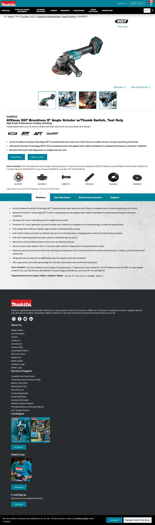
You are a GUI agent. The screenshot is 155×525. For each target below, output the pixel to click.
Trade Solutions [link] (93, 10)
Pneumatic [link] (65, 10)
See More (19, 447)
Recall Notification (18, 397)
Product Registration (19, 393)
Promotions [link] (107, 10)
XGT (33, 16)
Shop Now (19, 487)
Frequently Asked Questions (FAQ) (25, 380)
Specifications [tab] (62, 197)
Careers (14, 337)
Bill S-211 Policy (18, 354)
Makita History (17, 330)
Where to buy (37, 157)
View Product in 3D (140, 87)
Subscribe (19, 504)
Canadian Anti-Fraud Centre (23, 376)
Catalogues (17, 413)
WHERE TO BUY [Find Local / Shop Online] (137, 3)
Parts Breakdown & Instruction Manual (27, 407)
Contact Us (16, 340)
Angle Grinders (69, 16)
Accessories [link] (78, 10)
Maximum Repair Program (22, 403)
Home (10, 16)
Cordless (25, 16)
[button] (151, 3)
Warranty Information (20, 400)
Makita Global (17, 361)
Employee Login (18, 364)
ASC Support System (20, 410)
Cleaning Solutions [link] (40, 10)
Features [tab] (41, 197)
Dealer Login (16, 368)
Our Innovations (18, 334)
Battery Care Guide (19, 383)
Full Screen (120, 87)
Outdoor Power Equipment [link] (22, 10)
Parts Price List (17, 390)
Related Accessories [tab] (90, 197)
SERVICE (122, 3)
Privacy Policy (17, 347)
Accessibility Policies (19, 351)
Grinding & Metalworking (48, 16)
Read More (16, 157)
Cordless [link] (5, 10)
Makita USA (16, 357)
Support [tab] (114, 197)
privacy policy (81, 518)
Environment (16, 344)
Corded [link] (53, 10)
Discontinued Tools (19, 386)
